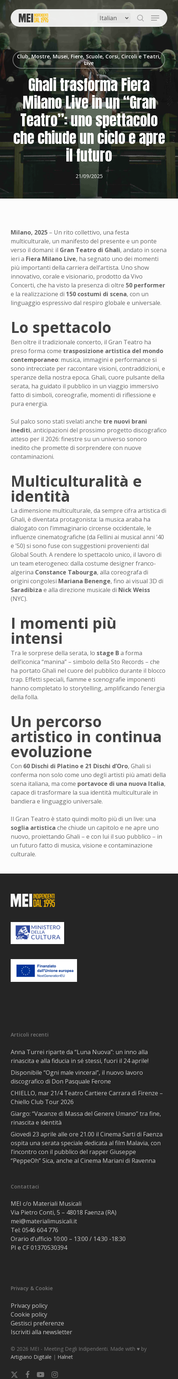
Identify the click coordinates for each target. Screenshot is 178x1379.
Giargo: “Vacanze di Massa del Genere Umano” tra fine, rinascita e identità (86, 1118)
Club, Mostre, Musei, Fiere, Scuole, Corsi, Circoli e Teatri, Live (89, 59)
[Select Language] (113, 18)
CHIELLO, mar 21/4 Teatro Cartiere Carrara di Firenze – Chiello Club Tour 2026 (87, 1097)
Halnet (65, 1356)
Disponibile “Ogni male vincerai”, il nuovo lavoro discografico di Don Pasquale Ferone (77, 1076)
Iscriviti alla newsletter (41, 1332)
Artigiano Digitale (31, 1356)
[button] (155, 18)
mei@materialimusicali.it (44, 1221)
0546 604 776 (40, 1230)
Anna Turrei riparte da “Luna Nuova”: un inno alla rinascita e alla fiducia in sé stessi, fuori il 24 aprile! (80, 1056)
